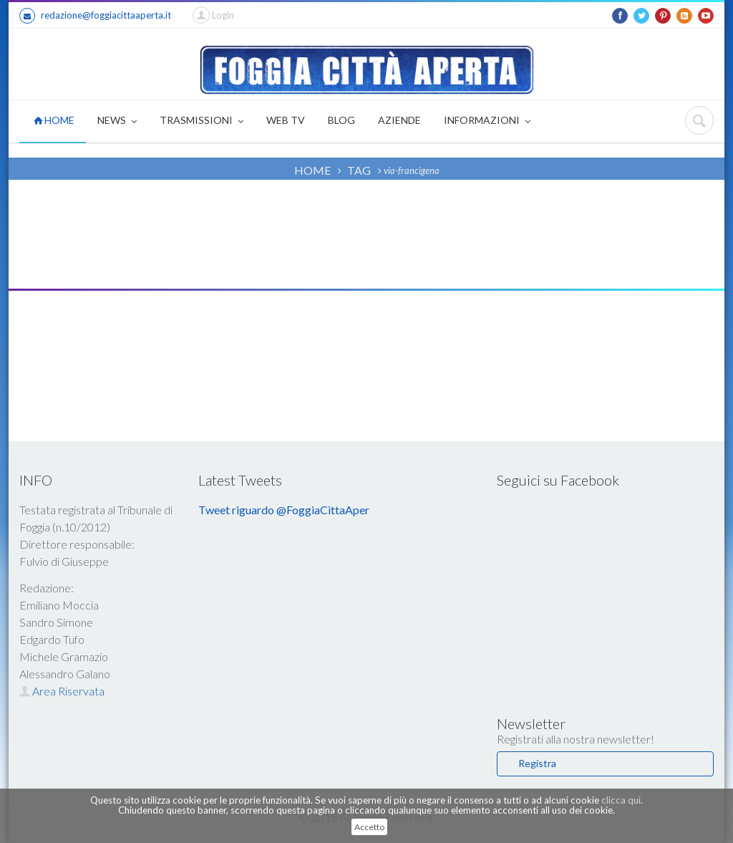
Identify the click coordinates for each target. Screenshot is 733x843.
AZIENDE (399, 120)
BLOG (341, 120)
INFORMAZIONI (487, 121)
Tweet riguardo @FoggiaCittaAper (283, 509)
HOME (54, 120)
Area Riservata (62, 691)
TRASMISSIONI (201, 121)
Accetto (369, 827)
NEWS (117, 121)
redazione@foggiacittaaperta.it (95, 16)
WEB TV (285, 120)
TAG (359, 170)
